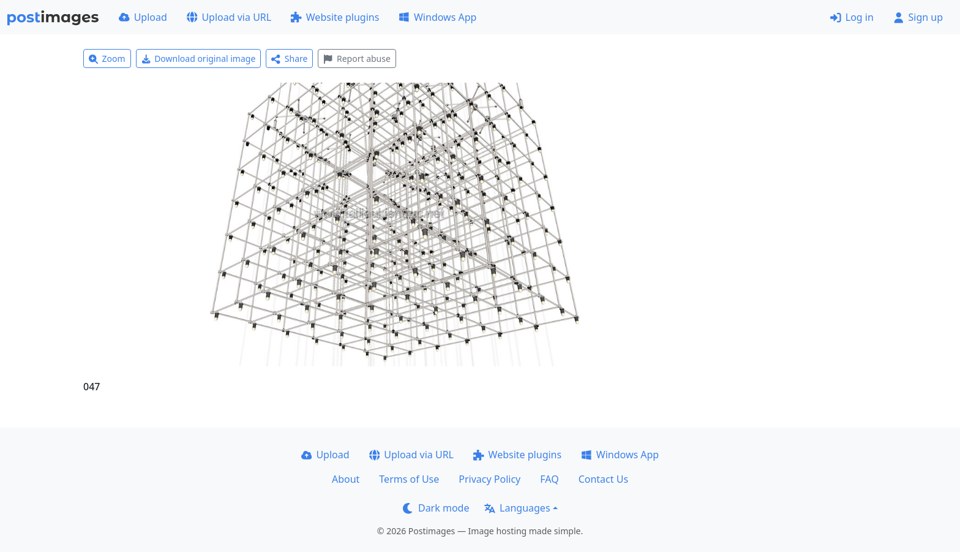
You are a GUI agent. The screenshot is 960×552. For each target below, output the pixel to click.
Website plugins (335, 17)
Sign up (918, 17)
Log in (852, 17)
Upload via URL (229, 17)
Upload (143, 17)
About (345, 479)
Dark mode (436, 508)
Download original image (198, 58)
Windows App (437, 17)
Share (289, 58)
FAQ (549, 479)
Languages (517, 508)
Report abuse (356, 58)
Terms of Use (409, 479)
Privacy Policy (489, 479)
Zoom (107, 58)
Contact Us (603, 479)
